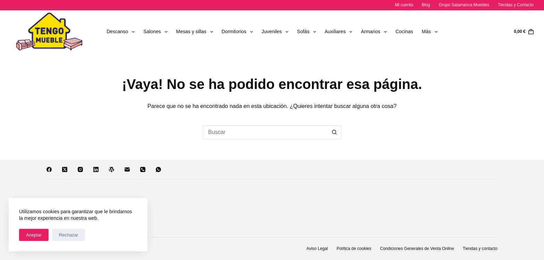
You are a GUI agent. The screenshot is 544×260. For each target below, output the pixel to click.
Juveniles (276, 32)
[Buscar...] (265, 132)
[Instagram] (80, 169)
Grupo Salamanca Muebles (464, 4)
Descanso (122, 32)
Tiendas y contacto (480, 248)
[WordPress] (111, 169)
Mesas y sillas (196, 32)
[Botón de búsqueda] (334, 132)
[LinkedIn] (96, 169)
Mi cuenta (404, 4)
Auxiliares (340, 32)
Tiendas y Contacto (516, 4)
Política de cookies (354, 248)
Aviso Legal (317, 248)
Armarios (375, 32)
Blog (426, 4)
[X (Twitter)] (64, 169)
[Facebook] (49, 169)
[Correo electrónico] (127, 169)
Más (431, 32)
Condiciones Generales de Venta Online (417, 248)
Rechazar (68, 234)
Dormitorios (239, 32)
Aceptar (34, 234)
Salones (156, 32)
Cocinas (404, 31)
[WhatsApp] (158, 169)
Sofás (308, 32)
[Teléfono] (142, 169)
